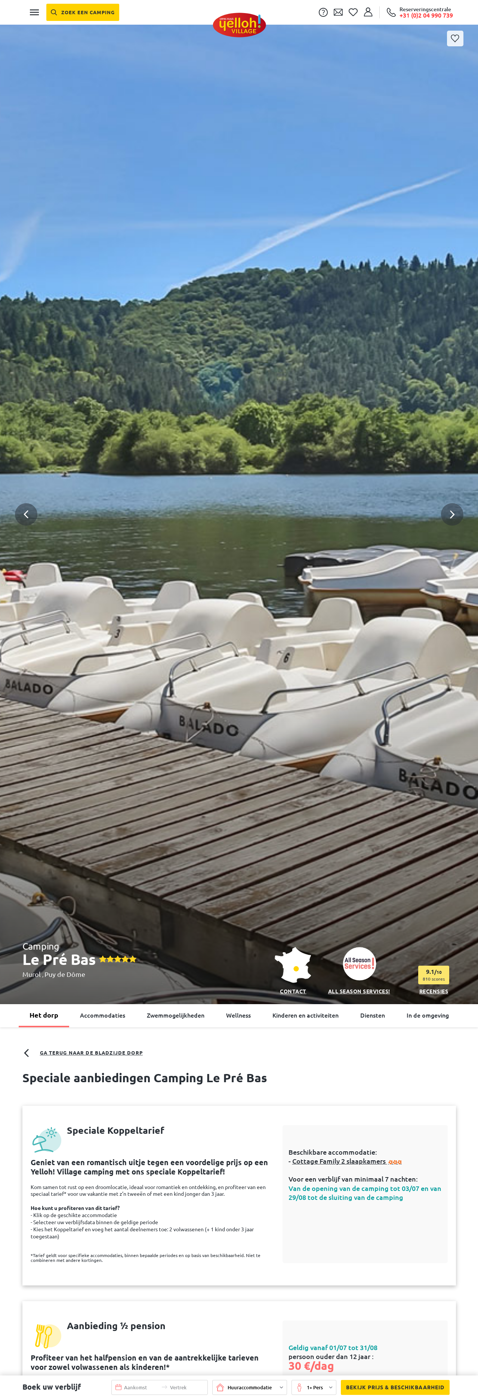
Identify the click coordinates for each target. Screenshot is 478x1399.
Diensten (372, 1015)
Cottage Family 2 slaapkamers (347, 1161)
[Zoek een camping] (83, 12)
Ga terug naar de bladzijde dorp (82, 1053)
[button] (239, 483)
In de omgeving (428, 1015)
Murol (32, 974)
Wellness (238, 1015)
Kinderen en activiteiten (305, 1015)
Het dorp (44, 1015)
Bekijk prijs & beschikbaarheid (392, 1387)
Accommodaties (102, 1015)
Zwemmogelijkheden (175, 1015)
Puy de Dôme (64, 974)
